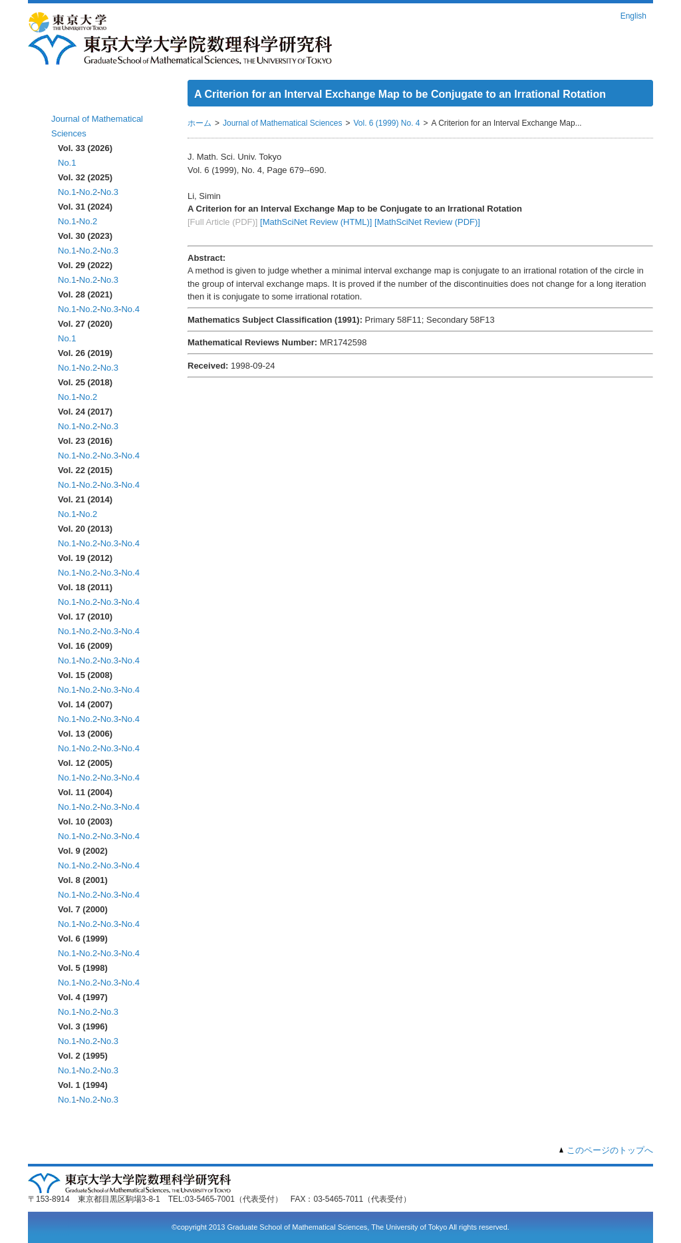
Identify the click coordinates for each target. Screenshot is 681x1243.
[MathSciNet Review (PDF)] (427, 222)
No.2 (88, 192)
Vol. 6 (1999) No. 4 (386, 123)
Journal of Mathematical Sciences (282, 123)
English (633, 16)
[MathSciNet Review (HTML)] (316, 222)
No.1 (67, 163)
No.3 (109, 192)
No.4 (130, 309)
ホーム (66, 98)
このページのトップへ (610, 1150)
